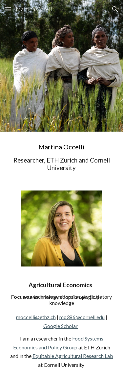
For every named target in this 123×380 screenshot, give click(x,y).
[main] (61, 157)
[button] (8, 9)
